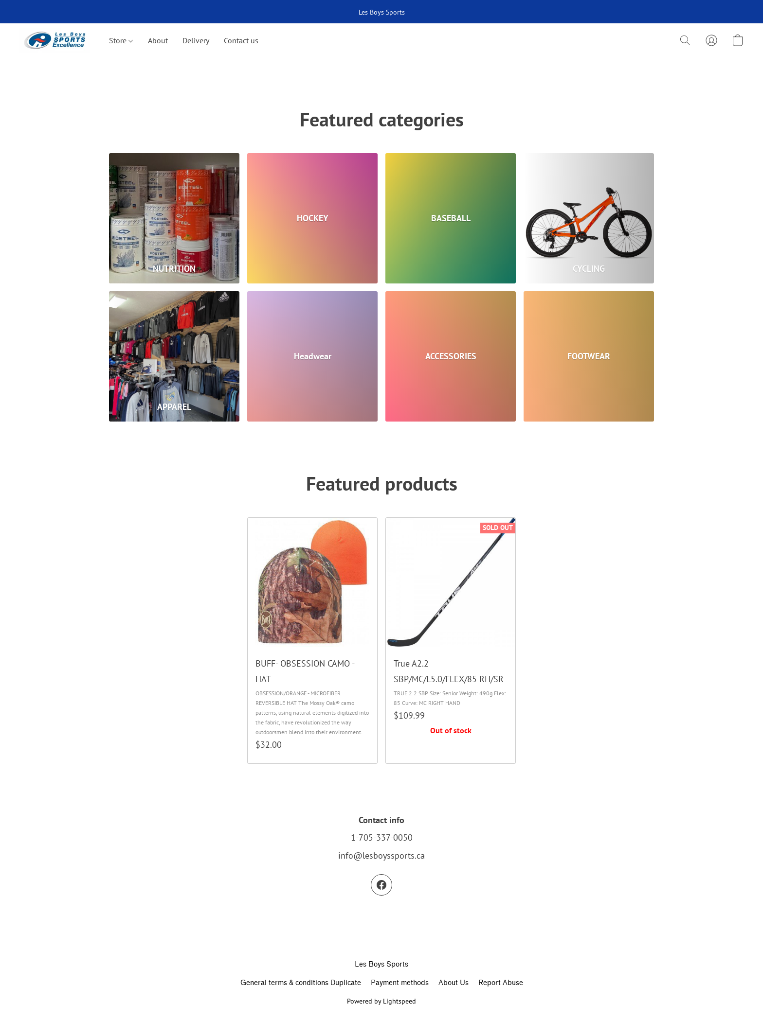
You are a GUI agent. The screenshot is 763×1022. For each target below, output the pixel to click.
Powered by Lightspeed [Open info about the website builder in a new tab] (381, 1001)
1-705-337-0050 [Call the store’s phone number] (382, 837)
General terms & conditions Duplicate (300, 983)
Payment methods (400, 983)
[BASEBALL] (450, 218)
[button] (54, 40)
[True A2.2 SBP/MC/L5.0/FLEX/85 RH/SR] (450, 640)
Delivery (195, 40)
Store (121, 40)
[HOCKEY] (312, 218)
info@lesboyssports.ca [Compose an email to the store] (381, 855)
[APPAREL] (174, 356)
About (158, 40)
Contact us (241, 40)
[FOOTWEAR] (589, 356)
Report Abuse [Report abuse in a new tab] (500, 983)
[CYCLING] (589, 218)
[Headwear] (312, 356)
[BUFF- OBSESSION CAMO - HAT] (312, 640)
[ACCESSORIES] (450, 356)
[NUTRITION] (174, 218)
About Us (453, 983)
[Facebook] (381, 885)
